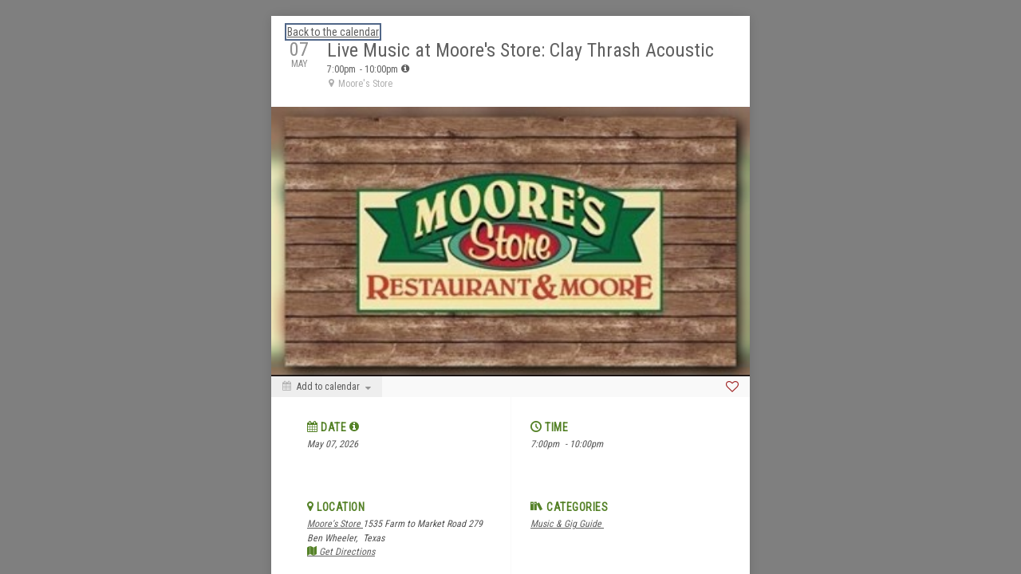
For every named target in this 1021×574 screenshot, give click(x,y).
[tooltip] (405, 68)
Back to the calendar (333, 32)
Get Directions (341, 551)
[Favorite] (732, 386)
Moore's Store (335, 523)
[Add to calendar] (326, 386)
